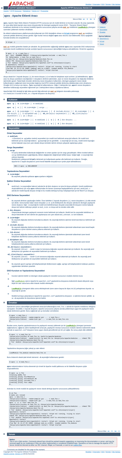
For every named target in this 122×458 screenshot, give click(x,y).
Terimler (108, 4)
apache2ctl (104, 39)
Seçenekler (103, 30)
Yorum (102, 44)
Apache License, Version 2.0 (13, 454)
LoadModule (83, 27)
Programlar (44, 11)
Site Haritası (116, 4)
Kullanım (103, 27)
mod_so (66, 27)
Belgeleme (26, 11)
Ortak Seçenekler (14, 133)
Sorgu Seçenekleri (15, 147)
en (83, 19)
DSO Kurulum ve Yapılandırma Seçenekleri (26, 271)
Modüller (88, 4)
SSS (102, 4)
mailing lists (77, 445)
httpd (66, 33)
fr (87, 19)
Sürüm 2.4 (35, 11)
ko (91, 19)
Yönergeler (96, 4)
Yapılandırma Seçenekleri (18, 171)
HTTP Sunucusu (15, 11)
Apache (6, 11)
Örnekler (102, 32)
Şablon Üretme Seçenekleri (19, 181)
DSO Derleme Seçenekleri (18, 195)
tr (94, 19)
